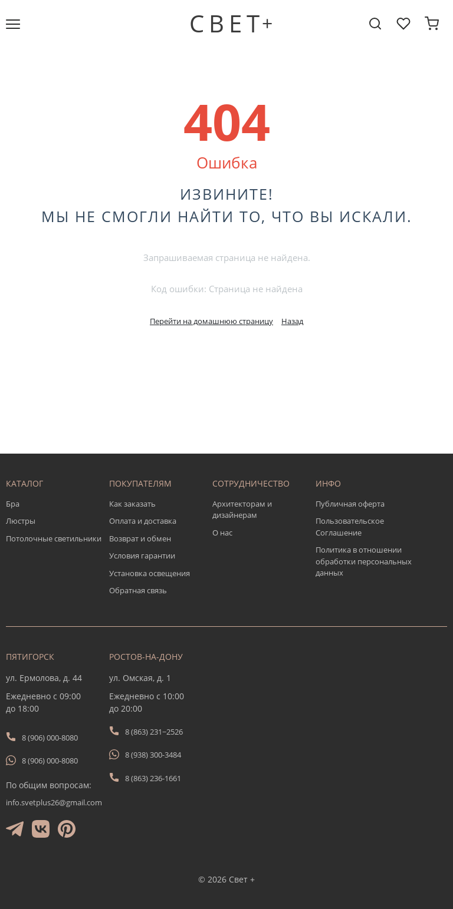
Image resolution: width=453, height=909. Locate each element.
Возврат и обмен (140, 538)
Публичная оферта (350, 503)
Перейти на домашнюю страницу (211, 321)
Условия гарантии (142, 555)
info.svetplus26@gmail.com (54, 802)
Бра (12, 503)
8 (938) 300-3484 (153, 754)
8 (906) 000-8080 (50, 737)
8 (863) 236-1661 (153, 778)
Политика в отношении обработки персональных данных (364, 561)
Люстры (20, 520)
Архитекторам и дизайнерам (242, 509)
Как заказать (132, 503)
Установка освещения (149, 573)
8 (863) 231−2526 (154, 731)
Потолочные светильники (53, 538)
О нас (222, 532)
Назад (292, 321)
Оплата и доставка (142, 520)
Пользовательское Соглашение (350, 526)
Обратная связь (138, 590)
